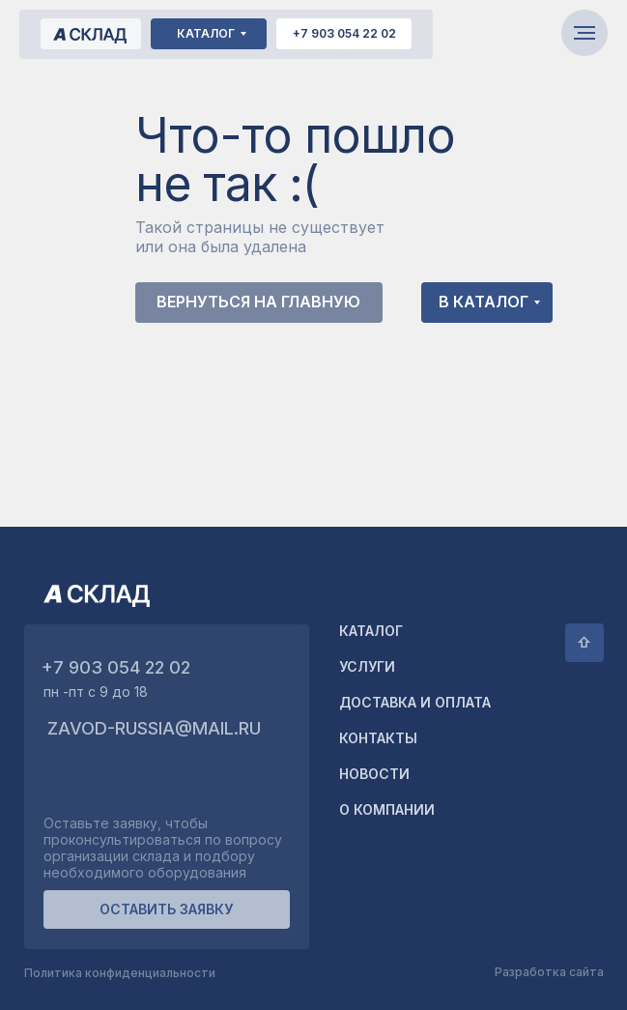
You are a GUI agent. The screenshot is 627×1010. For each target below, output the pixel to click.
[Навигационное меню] (584, 33)
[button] (166, 909)
